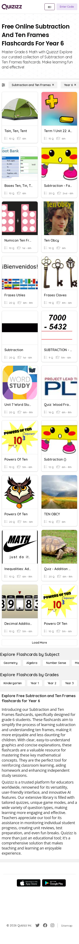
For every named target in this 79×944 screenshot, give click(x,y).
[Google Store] (54, 883)
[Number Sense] (56, 662)
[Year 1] (34, 683)
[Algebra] (32, 662)
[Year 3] (69, 683)
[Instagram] (52, 925)
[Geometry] (10, 662)
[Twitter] (37, 925)
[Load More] (39, 642)
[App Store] (28, 883)
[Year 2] (52, 683)
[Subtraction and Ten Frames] (32, 85)
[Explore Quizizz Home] (12, 7)
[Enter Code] (66, 6)
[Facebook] (45, 925)
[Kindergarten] (12, 683)
